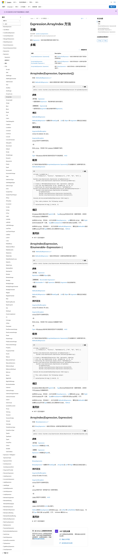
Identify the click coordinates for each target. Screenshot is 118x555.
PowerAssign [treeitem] (9, 336)
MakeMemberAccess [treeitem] (11, 257)
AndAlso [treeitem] (8, 85)
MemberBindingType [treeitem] (8, 501)
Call (62, 120)
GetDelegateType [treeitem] (10, 180)
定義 (99, 21)
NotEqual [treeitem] (8, 309)
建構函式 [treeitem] (7, 58)
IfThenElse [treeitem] (8, 199)
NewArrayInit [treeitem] (9, 303)
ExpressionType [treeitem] (7, 455)
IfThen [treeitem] (7, 196)
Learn (32, 18)
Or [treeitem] (6, 315)
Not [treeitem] (7, 306)
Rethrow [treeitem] (8, 370)
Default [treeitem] (8, 147)
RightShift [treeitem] (8, 376)
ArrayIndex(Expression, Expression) (40, 66)
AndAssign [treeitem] (8, 88)
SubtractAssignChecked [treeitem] (12, 391)
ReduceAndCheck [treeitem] (10, 358)
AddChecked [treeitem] (9, 79)
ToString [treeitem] (8, 410)
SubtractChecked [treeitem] (10, 394)
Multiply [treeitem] (8, 278)
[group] (60, 90)
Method (67, 229)
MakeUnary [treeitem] (9, 263)
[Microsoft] (3, 2)
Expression (36, 40)
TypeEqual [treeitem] (8, 434)
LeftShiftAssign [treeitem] (10, 223)
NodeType (55, 120)
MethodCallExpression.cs (43, 78)
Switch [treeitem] (7, 397)
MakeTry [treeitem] (8, 260)
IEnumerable (43, 280)
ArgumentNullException (39, 131)
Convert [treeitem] (8, 134)
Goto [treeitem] (7, 186)
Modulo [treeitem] (8, 272)
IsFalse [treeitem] (7, 208)
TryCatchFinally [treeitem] (10, 416)
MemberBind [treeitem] (9, 266)
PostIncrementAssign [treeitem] (11, 330)
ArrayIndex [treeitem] (9, 95)
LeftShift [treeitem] (8, 220)
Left (69, 220)
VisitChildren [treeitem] (9, 449)
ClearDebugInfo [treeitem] (10, 119)
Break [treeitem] (7, 110)
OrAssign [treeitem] (8, 318)
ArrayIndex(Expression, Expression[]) (40, 56)
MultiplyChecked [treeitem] (10, 287)
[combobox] (11, 20)
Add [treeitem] (7, 70)
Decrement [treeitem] (9, 144)
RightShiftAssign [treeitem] (10, 379)
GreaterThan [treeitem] (9, 189)
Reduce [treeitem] (8, 355)
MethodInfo (81, 226)
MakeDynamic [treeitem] (9, 247)
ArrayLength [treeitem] (9, 98)
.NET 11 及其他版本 (39, 237)
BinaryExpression (61, 66)
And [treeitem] (7, 82)
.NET (37, 18)
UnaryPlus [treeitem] (8, 440)
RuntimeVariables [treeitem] (10, 382)
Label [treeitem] (7, 214)
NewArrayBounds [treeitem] (10, 299)
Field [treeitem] (7, 174)
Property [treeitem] (8, 345)
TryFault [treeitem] (8, 419)
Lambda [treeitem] (8, 217)
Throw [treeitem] (7, 406)
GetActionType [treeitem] (10, 177)
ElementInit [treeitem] (9, 159)
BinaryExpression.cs (41, 422)
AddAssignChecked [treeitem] (11, 76)
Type (33, 155)
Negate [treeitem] (8, 290)
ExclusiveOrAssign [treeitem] (10, 171)
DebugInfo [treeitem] (8, 140)
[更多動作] (86, 18)
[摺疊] (20, 17)
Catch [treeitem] (7, 116)
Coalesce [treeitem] (8, 122)
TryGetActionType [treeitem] (10, 425)
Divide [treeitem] (7, 150)
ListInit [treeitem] (7, 235)
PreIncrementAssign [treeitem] (11, 342)
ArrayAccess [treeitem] (9, 92)
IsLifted (63, 510)
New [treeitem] (7, 296)
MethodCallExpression (63, 56)
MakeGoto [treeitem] (8, 251)
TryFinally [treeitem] (8, 422)
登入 (115, 2)
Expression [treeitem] (7, 55)
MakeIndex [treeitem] (9, 254)
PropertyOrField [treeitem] (10, 348)
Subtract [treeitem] (8, 385)
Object (66, 120)
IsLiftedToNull (71, 510)
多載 (99, 24)
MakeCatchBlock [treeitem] (10, 244)
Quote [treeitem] (7, 351)
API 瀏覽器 (44, 18)
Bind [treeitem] (7, 104)
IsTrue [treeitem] (7, 211)
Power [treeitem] (7, 333)
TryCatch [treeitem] (8, 413)
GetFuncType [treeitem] (9, 183)
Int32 (65, 155)
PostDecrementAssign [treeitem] (11, 327)
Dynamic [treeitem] (8, 156)
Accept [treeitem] (8, 67)
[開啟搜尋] (111, 2)
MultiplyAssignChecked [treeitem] (12, 284)
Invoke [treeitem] (7, 205)
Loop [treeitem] (7, 238)
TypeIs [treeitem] (7, 437)
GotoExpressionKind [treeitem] (8, 465)
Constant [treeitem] (8, 128)
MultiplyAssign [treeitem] (10, 281)
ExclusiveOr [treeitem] (9, 168)
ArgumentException (38, 138)
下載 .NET (112, 7)
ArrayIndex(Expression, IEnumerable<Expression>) (105, 28)
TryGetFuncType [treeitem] (10, 428)
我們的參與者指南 (39, 539)
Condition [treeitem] (8, 125)
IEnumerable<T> (40, 282)
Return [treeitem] (7, 373)
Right (85, 220)
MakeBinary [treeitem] (9, 241)
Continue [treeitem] (8, 131)
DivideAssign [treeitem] (9, 153)
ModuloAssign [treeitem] (9, 275)
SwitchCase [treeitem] (9, 400)
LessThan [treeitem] (8, 226)
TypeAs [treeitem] (8, 431)
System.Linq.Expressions (42, 34)
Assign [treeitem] (7, 101)
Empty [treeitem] (7, 162)
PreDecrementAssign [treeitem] (11, 339)
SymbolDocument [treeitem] (10, 403)
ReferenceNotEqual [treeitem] (11, 367)
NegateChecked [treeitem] (10, 293)
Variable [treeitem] (8, 446)
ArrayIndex (61, 465)
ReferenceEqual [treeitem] (10, 364)
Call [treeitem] (7, 113)
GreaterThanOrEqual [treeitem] (11, 192)
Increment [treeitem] (8, 202)
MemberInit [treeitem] (9, 269)
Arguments (43, 108)
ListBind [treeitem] (8, 232)
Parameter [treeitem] (8, 324)
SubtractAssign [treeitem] (10, 388)
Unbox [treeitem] (7, 443)
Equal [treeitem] (7, 165)
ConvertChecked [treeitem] (10, 137)
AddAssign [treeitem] (8, 73)
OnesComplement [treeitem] (10, 312)
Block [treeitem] (7, 107)
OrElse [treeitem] (7, 321)
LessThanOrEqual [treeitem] (10, 229)
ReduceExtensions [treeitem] (10, 361)
